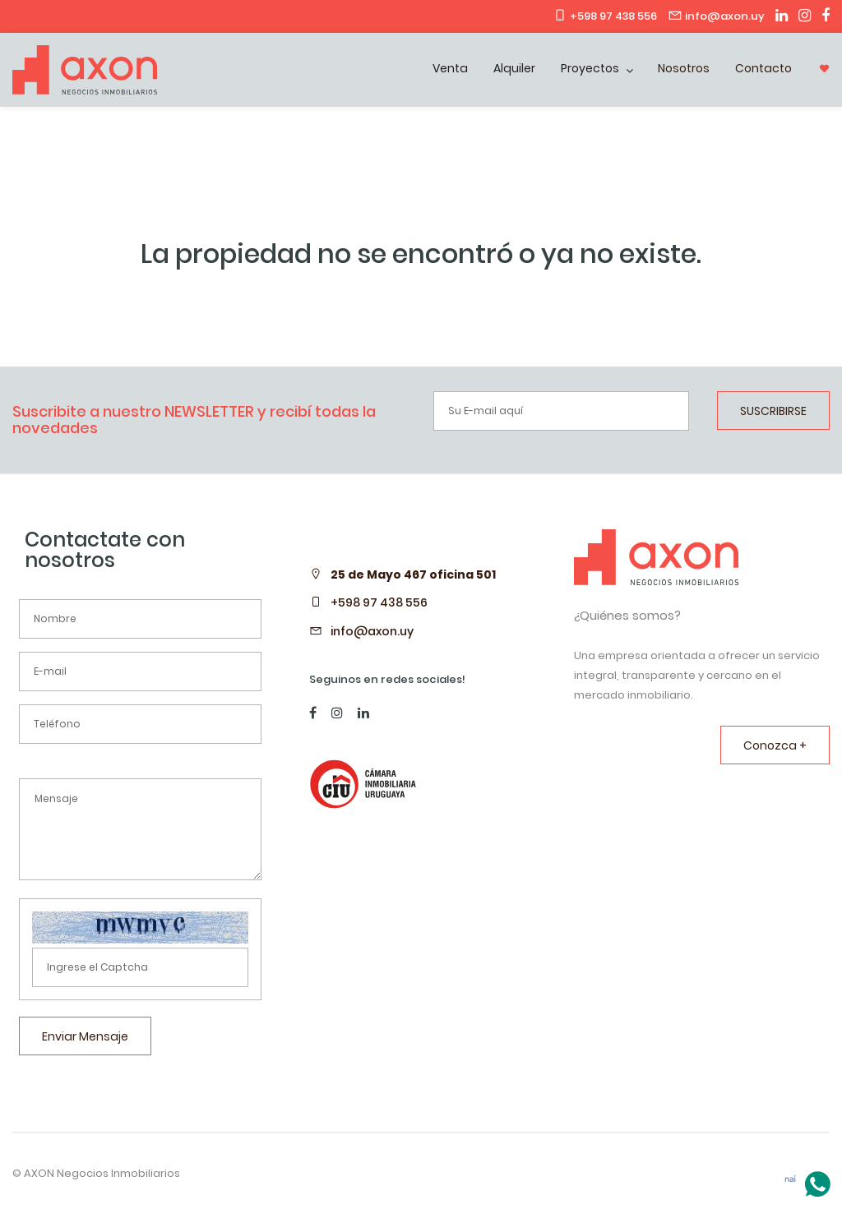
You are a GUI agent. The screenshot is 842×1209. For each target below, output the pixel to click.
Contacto (763, 68)
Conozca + (775, 745)
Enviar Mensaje (85, 1036)
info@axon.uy (372, 631)
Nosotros (684, 68)
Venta (450, 68)
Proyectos (591, 68)
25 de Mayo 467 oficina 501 (413, 574)
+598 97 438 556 (379, 602)
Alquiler (514, 68)
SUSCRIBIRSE (773, 411)
